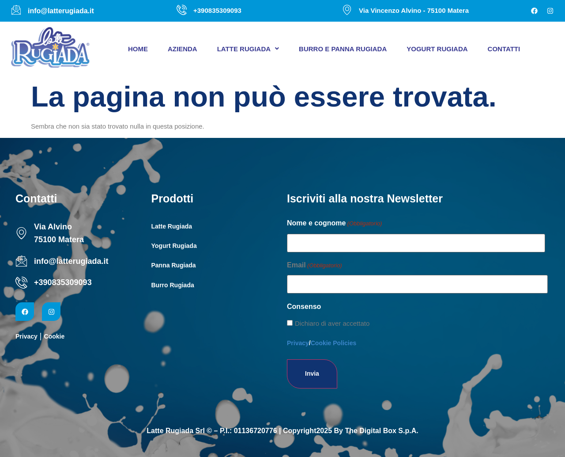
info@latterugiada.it (71, 261)
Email (314, 265)
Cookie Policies (333, 343)
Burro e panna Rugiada (343, 49)
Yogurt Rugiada (437, 49)
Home (138, 49)
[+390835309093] (21, 283)
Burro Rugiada (172, 285)
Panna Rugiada (173, 265)
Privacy (26, 336)
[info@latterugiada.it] (21, 261)
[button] (248, 49)
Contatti (504, 49)
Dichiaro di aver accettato (332, 323)
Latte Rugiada (248, 49)
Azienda (182, 49)
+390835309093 (63, 282)
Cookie (54, 336)
